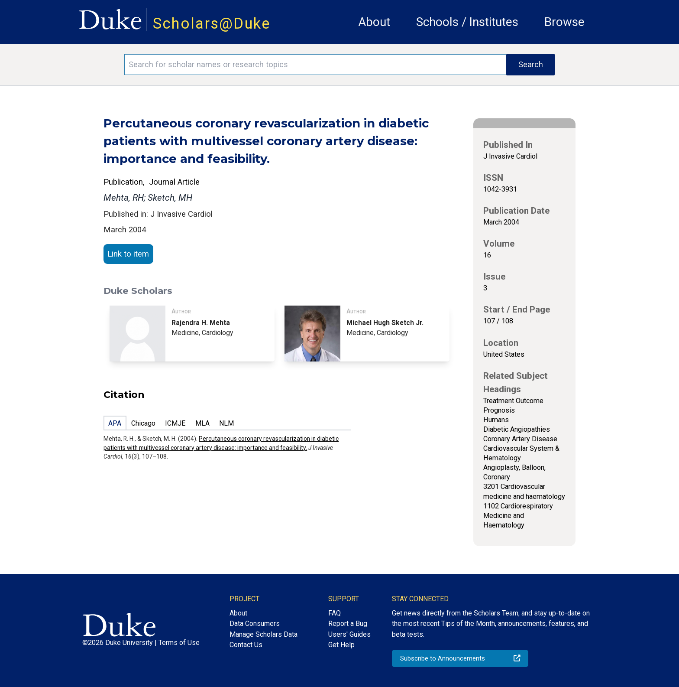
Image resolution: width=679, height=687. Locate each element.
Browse (564, 22)
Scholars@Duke (212, 23)
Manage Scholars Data (263, 634)
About (374, 22)
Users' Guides (349, 634)
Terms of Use (179, 642)
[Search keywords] (315, 64)
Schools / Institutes (467, 22)
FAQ (334, 613)
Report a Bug (347, 623)
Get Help (341, 645)
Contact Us (246, 645)
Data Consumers (255, 623)
